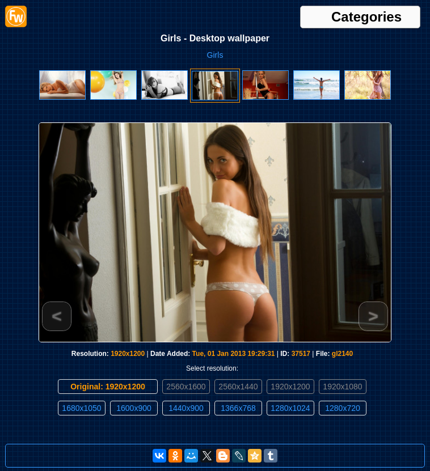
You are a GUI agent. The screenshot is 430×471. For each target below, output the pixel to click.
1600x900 (133, 408)
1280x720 (342, 408)
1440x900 (186, 408)
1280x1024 (290, 408)
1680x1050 (81, 408)
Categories (366, 17)
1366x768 (238, 408)
